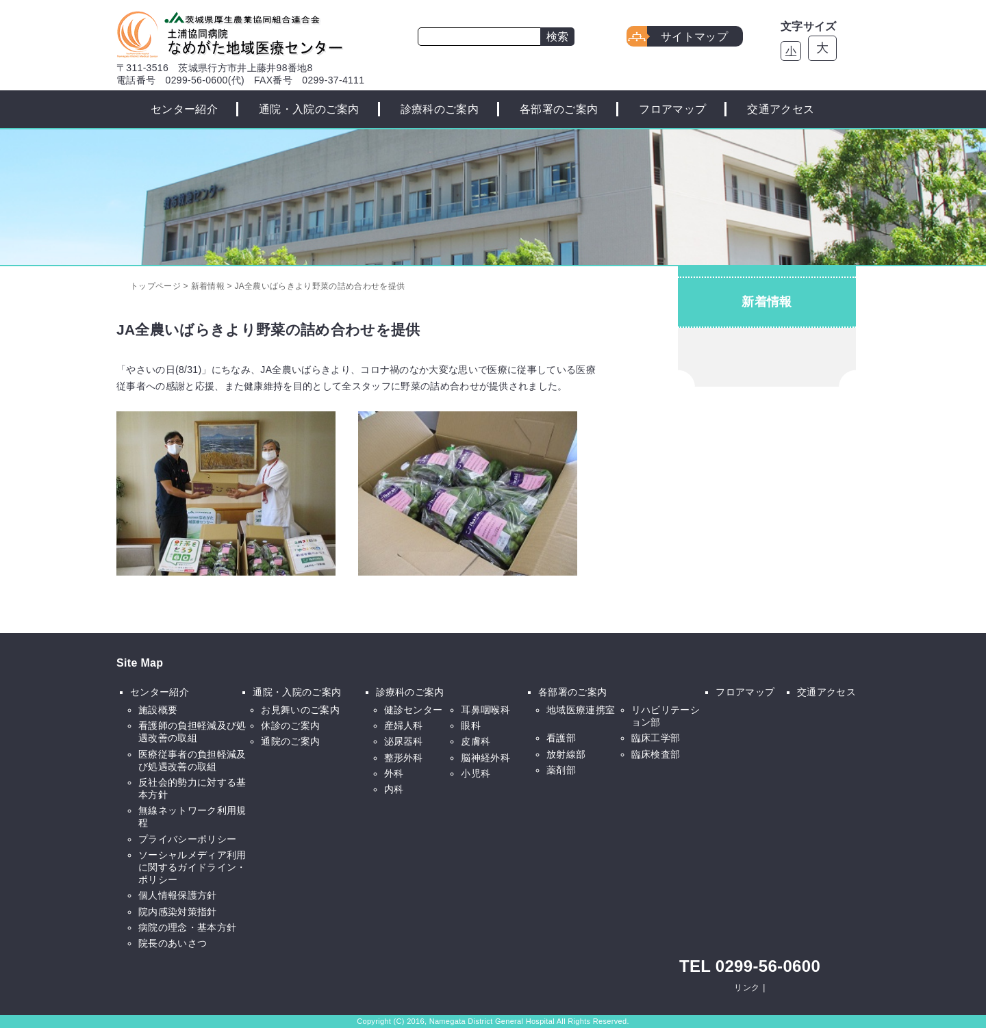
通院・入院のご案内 (309, 109)
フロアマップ (672, 109)
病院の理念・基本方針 (187, 927)
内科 (394, 789)
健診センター (413, 709)
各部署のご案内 (559, 109)
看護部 (561, 737)
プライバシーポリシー (187, 839)
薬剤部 (561, 769)
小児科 (475, 773)
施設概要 (157, 709)
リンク (746, 987)
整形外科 (403, 757)
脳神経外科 (485, 757)
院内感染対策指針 (177, 911)
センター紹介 (184, 109)
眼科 (471, 725)
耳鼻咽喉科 (485, 709)
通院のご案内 (290, 741)
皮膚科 (475, 741)
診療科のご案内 (440, 109)
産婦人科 (403, 725)
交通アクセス (780, 109)
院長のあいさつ (172, 943)
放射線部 (565, 754)
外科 (394, 773)
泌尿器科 (403, 741)
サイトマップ (694, 36)
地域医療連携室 (580, 709)
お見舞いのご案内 (300, 709)
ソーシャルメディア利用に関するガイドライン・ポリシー (192, 867)
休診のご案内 (290, 725)
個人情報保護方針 (177, 895)
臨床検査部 (656, 754)
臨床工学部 (656, 737)
